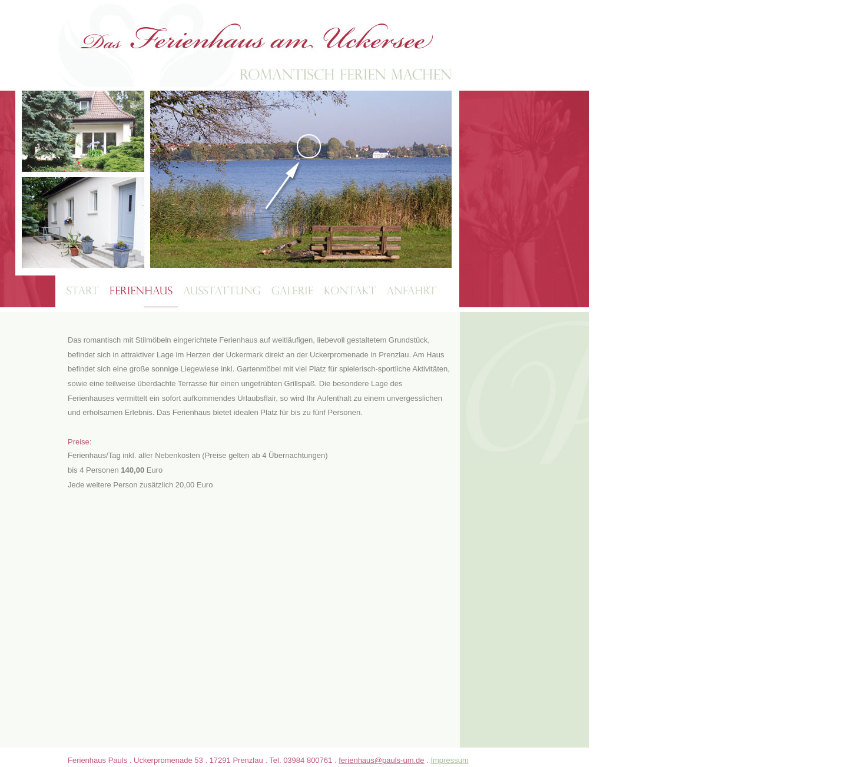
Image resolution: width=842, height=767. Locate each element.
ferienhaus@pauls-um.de (381, 760)
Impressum (449, 760)
